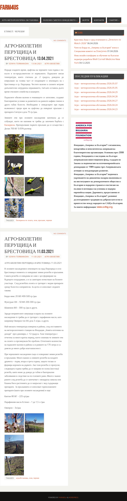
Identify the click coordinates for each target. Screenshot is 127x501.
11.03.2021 (36, 256)
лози (35, 220)
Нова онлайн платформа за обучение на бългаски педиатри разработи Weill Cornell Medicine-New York (97, 59)
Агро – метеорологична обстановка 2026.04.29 (96, 92)
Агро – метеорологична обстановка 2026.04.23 (96, 109)
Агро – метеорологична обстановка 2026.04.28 (96, 96)
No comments (60, 40)
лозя (30, 478)
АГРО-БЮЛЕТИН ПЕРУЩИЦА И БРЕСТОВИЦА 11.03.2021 (29, 245)
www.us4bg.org (104, 206)
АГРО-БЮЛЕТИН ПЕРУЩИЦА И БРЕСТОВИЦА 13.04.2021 (29, 52)
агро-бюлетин (52, 63)
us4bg (80, 32)
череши (49, 220)
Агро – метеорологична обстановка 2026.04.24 (96, 105)
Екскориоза (9, 124)
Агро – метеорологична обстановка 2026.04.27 (96, 100)
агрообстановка (22, 478)
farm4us (9, 7)
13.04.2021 (36, 63)
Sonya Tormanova (19, 63)
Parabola (63, 497)
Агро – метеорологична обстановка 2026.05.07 (96, 83)
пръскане (41, 220)
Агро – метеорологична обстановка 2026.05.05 (96, 87)
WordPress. (74, 497)
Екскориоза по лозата (24, 220)
